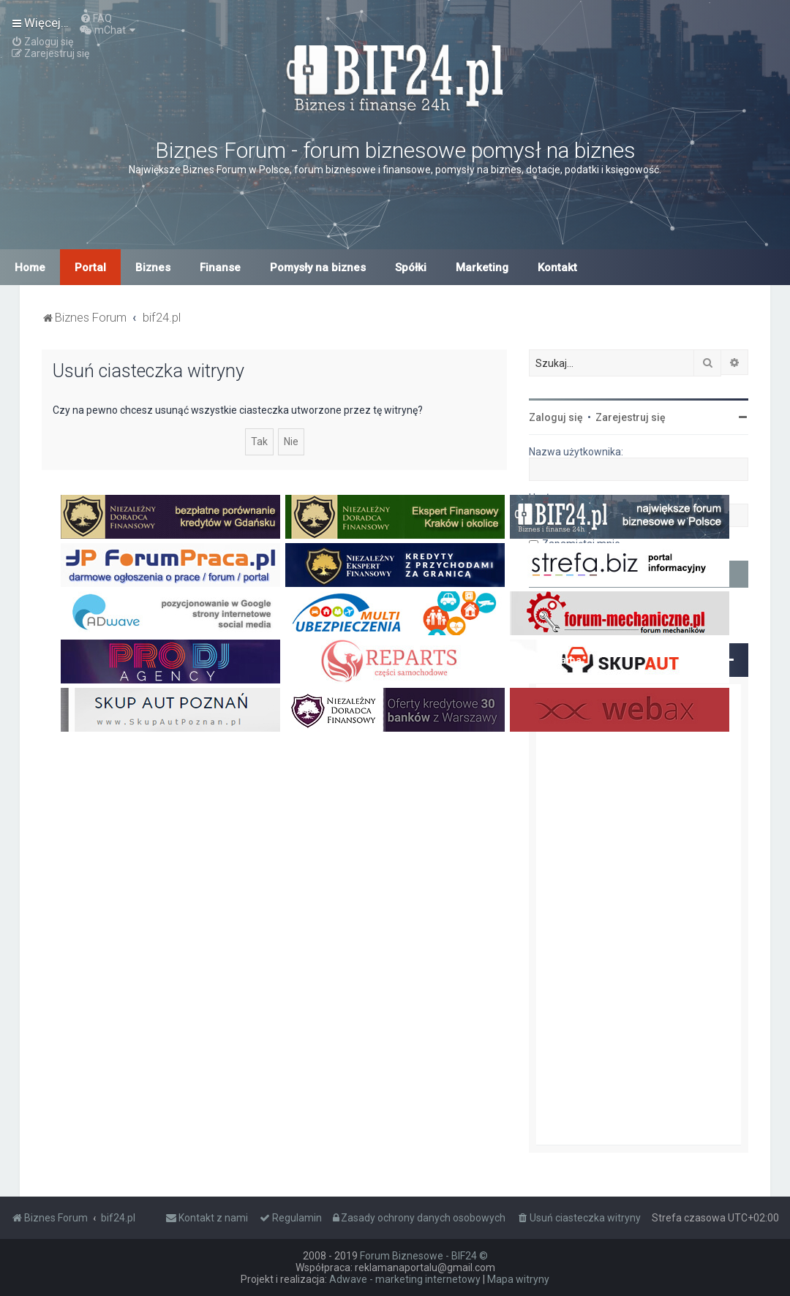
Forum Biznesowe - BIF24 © (424, 1256)
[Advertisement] (638, 914)
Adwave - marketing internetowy (405, 1279)
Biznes (152, 267)
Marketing (482, 267)
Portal (90, 267)
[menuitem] (96, 18)
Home (30, 267)
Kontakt (557, 267)
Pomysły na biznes (318, 267)
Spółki (410, 267)
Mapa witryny (518, 1279)
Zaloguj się (556, 417)
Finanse (220, 267)
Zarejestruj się (630, 417)
